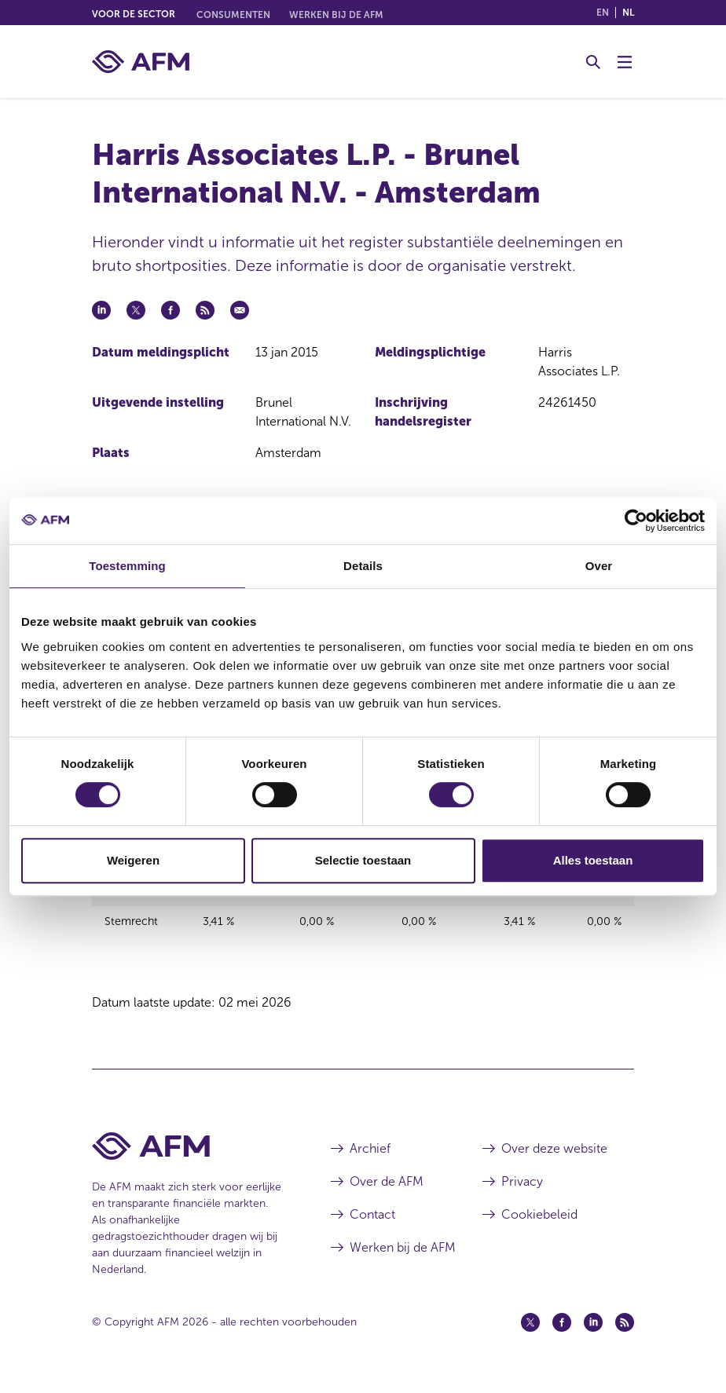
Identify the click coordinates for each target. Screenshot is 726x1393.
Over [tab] (599, 565)
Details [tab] (363, 565)
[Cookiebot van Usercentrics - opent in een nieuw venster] (636, 520)
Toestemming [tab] (127, 565)
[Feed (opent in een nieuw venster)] (624, 1332)
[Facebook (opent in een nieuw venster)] (561, 1332)
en (602, 12)
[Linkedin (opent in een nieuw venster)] (593, 1332)
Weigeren (133, 860)
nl (628, 12)
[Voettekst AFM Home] (188, 1156)
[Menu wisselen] (624, 62)
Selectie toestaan (363, 860)
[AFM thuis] (140, 61)
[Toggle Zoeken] (593, 62)
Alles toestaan (593, 860)
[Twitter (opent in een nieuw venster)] (530, 1332)
